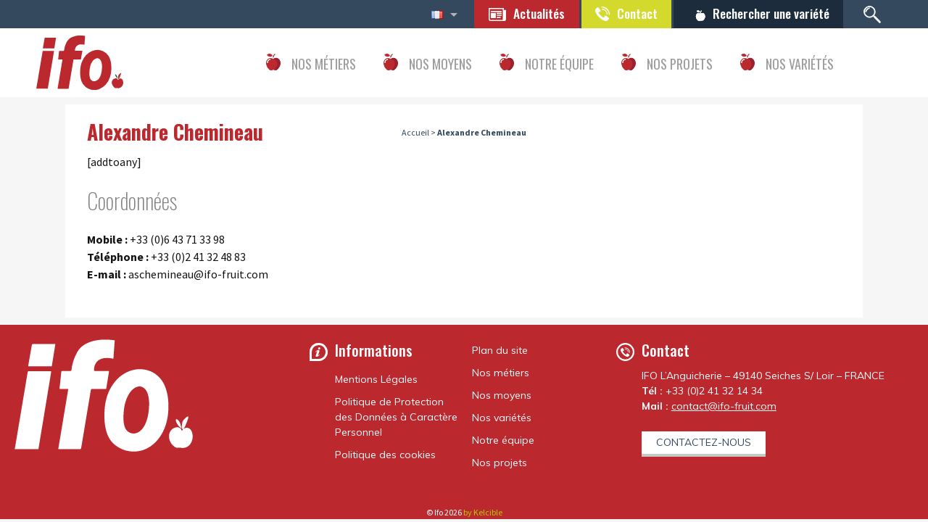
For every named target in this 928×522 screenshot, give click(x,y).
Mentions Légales (376, 379)
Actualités (532, 13)
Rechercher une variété (769, 13)
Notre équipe (503, 440)
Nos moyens (501, 395)
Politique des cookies (385, 454)
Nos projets (499, 462)
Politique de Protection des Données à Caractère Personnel (396, 417)
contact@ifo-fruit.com (723, 406)
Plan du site (500, 350)
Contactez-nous (703, 442)
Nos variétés (501, 417)
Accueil (415, 133)
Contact (632, 13)
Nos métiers (500, 372)
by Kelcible (482, 512)
